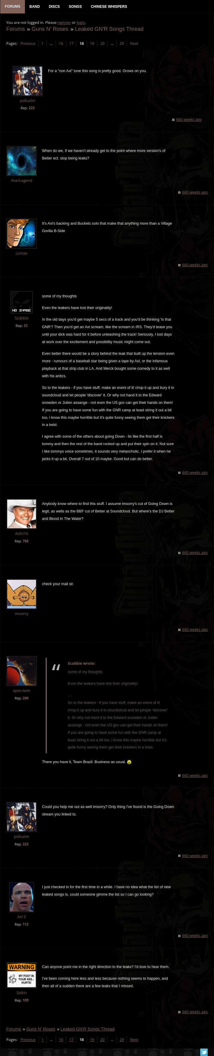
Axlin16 (21, 533)
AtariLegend (21, 180)
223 (32, 108)
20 (102, 43)
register (64, 22)
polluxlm (27, 100)
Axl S (21, 916)
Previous (27, 43)
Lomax (21, 253)
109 (26, 1000)
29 (122, 43)
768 (26, 541)
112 (26, 924)
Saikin (22, 992)
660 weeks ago (189, 119)
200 (26, 698)
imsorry (21, 613)
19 (92, 43)
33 (26, 325)
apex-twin (21, 690)
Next (134, 43)
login (81, 22)
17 (71, 43)
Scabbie (22, 318)
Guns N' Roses (50, 29)
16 (61, 43)
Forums (15, 29)
